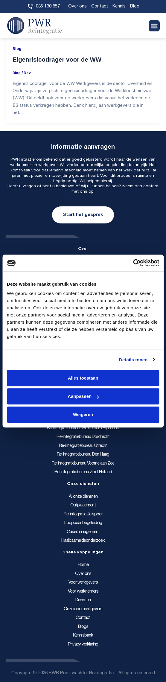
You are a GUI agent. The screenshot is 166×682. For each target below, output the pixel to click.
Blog (134, 6)
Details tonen (133, 359)
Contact (99, 6)
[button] (154, 26)
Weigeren (83, 414)
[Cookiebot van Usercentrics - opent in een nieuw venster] (133, 263)
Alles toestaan (83, 377)
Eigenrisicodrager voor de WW (57, 59)
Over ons (77, 6)
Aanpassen (83, 396)
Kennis (119, 6)
